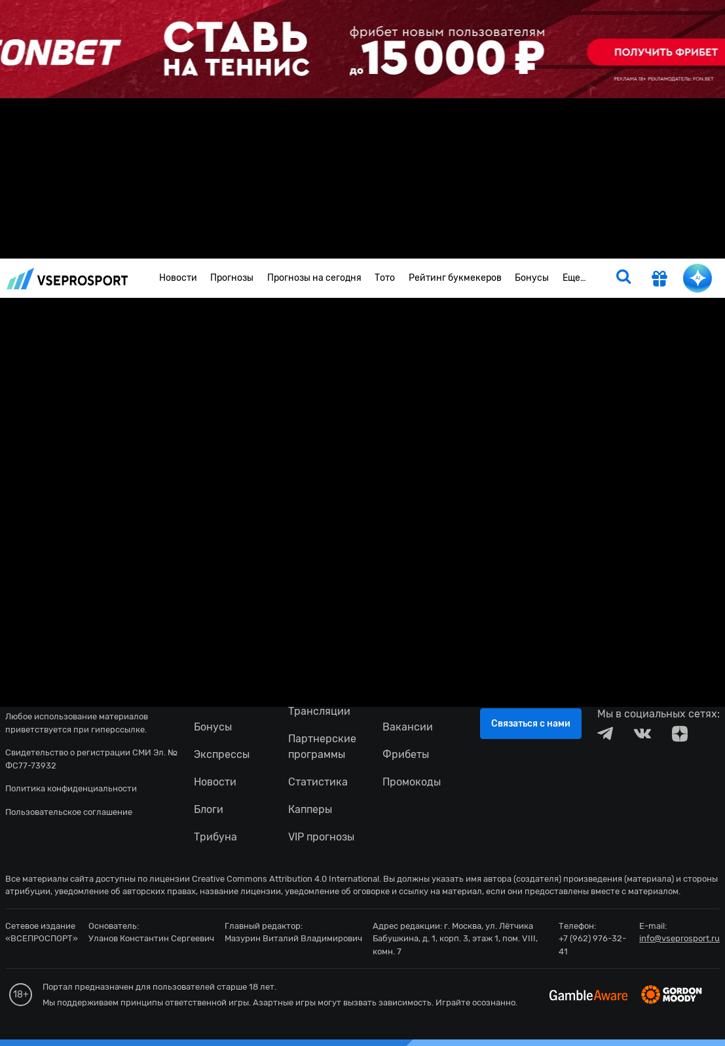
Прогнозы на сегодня (314, 277)
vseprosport (67, 278)
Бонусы (532, 277)
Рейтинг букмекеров (455, 277)
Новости (178, 277)
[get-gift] (659, 280)
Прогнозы (231, 277)
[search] (623, 278)
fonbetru (362, 523)
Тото (385, 277)
